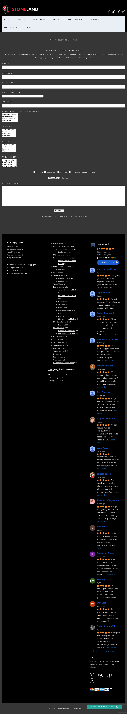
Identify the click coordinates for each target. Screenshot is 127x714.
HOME (6, 20)
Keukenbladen (10, 116)
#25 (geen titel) (39, 20)
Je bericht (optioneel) (63, 194)
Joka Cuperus (103, 392)
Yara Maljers (102, 527)
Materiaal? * (9, 131)
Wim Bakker (102, 603)
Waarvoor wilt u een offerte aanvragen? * (21, 116)
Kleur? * (9, 146)
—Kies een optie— (10, 114)
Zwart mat (9, 149)
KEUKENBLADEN (10, 28)
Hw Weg (101, 579)
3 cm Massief (9, 164)
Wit (9, 151)
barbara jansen (104, 474)
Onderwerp (63, 104)
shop (27, 28)
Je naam (63, 66)
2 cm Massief (9, 162)
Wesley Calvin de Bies (107, 339)
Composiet (9, 134)
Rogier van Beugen (106, 553)
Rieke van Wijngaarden (108, 500)
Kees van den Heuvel (107, 269)
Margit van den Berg (106, 418)
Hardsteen (9, 136)
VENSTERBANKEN (75, 20)
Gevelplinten (10, 121)
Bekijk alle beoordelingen (104, 651)
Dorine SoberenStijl (106, 626)
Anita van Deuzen (105, 366)
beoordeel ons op (108, 262)
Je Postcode (63, 75)
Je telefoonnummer (23, 94)
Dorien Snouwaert (105, 313)
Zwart (9, 147)
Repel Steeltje (104, 292)
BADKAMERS (95, 20)
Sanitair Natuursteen (10, 119)
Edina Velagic (103, 448)
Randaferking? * (9, 161)
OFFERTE (57, 20)
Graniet (9, 132)
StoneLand (103, 244)
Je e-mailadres (63, 85)
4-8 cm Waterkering (9, 166)
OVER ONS (21, 20)
